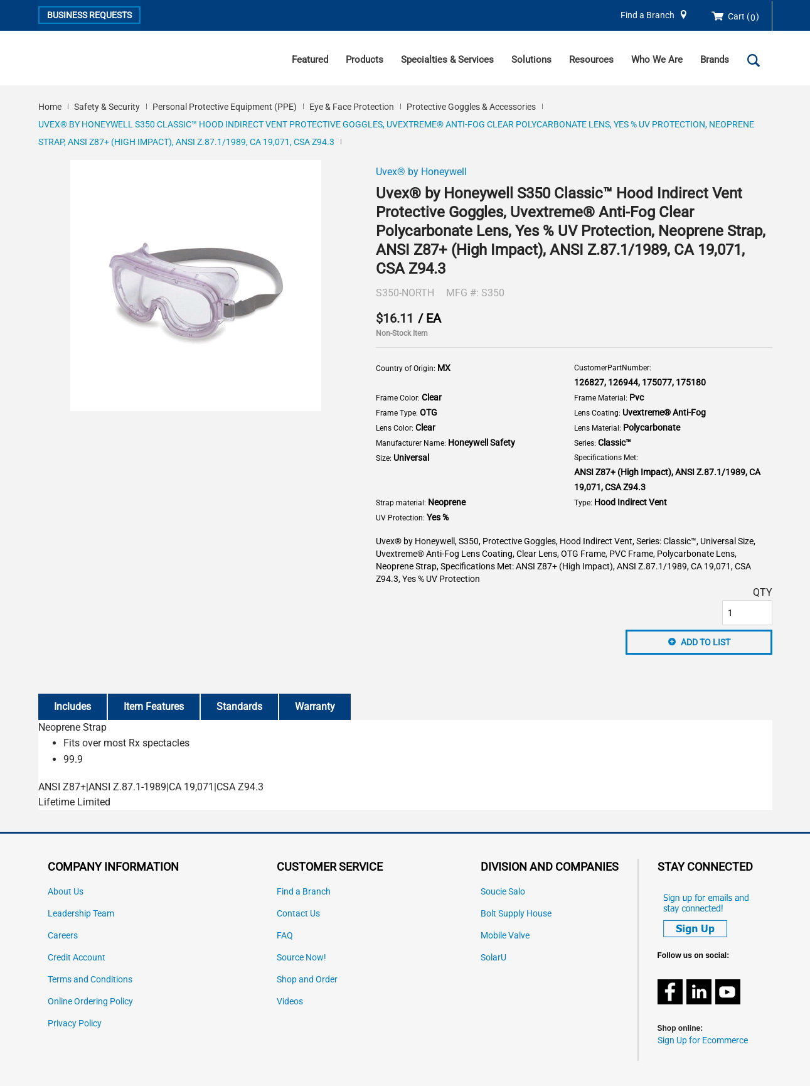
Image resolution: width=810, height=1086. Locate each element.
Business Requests (89, 15)
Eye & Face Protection (351, 107)
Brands (714, 59)
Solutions (531, 59)
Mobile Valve (505, 935)
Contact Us (298, 913)
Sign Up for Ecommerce (703, 1040)
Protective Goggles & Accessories (471, 107)
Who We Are (657, 59)
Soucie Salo (503, 891)
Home (49, 107)
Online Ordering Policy (90, 1001)
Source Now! (301, 957)
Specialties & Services (447, 59)
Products (364, 59)
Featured (310, 59)
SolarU (493, 957)
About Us (65, 891)
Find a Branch (647, 15)
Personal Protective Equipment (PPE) (224, 107)
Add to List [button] (705, 642)
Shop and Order (307, 979)
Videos (290, 1001)
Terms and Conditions (90, 979)
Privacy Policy (75, 1023)
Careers (63, 935)
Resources (591, 59)
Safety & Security (107, 107)
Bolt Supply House (516, 913)
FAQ (285, 935)
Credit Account (76, 957)
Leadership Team (81, 913)
